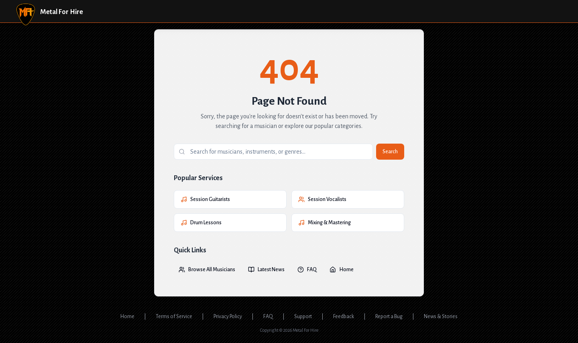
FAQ (307, 269)
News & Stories (441, 316)
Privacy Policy (228, 316)
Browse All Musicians (207, 269)
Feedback (343, 316)
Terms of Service (174, 316)
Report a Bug (389, 316)
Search (390, 151)
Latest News (266, 269)
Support (303, 316)
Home (342, 269)
